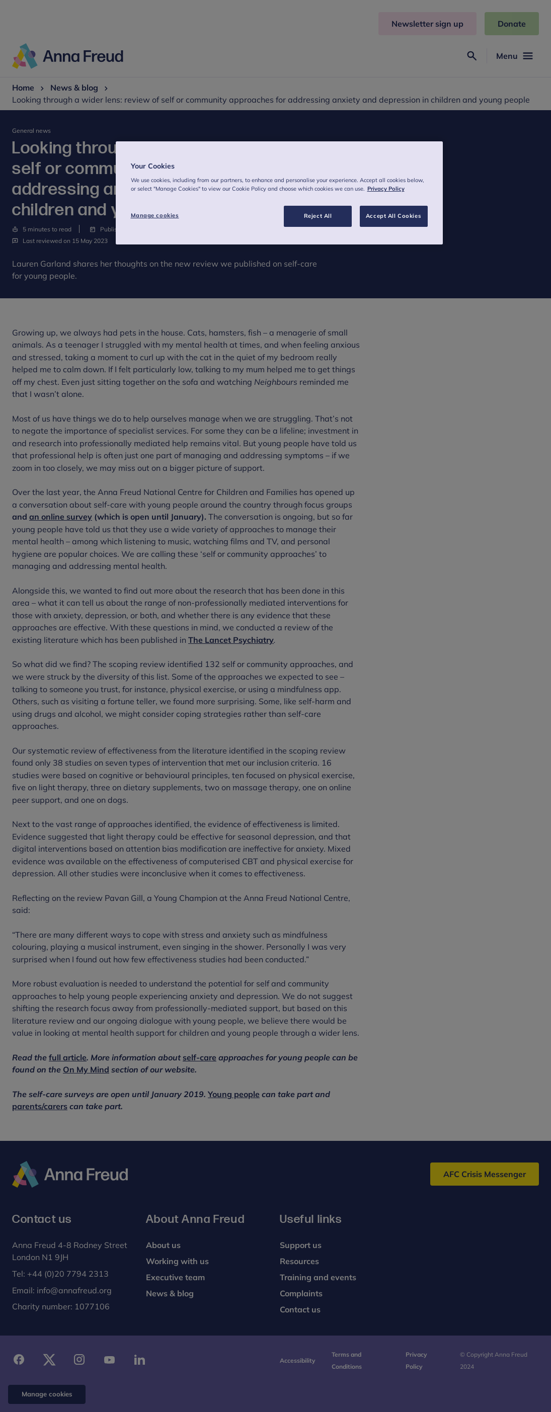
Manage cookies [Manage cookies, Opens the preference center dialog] (155, 215)
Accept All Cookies (393, 215)
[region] (279, 193)
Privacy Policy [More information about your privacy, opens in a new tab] (386, 188)
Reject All (318, 215)
